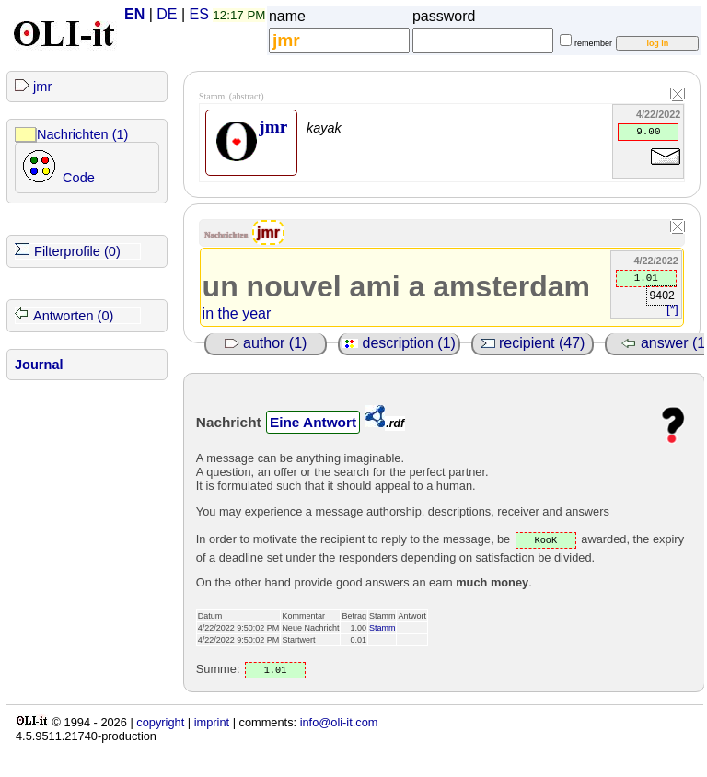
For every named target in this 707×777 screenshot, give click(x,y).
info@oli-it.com (339, 722)
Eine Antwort (313, 422)
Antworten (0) (73, 315)
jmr (42, 86)
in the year (237, 313)
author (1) (266, 343)
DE (166, 14)
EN (134, 14)
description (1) (399, 343)
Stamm (382, 627)
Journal (39, 364)
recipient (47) (533, 343)
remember (593, 43)
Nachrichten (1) (82, 134)
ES (199, 14)
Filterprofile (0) (77, 251)
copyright (160, 722)
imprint (211, 722)
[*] (672, 309)
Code (79, 177)
